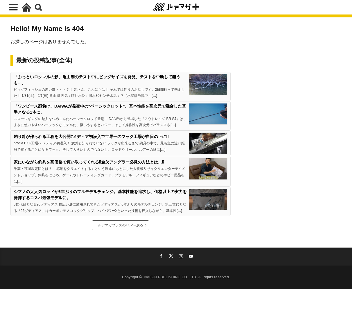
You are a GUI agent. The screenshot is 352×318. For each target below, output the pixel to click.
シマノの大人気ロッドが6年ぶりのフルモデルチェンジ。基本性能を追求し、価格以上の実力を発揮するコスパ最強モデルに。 (100, 194)
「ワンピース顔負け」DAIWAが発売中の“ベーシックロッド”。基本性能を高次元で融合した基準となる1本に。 (100, 109)
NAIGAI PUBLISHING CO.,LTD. (171, 277)
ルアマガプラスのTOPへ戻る (120, 225)
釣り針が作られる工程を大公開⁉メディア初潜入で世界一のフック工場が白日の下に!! (91, 136)
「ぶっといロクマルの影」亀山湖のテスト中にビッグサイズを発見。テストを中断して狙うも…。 (97, 79)
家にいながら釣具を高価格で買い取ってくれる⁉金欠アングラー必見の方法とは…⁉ (89, 162)
